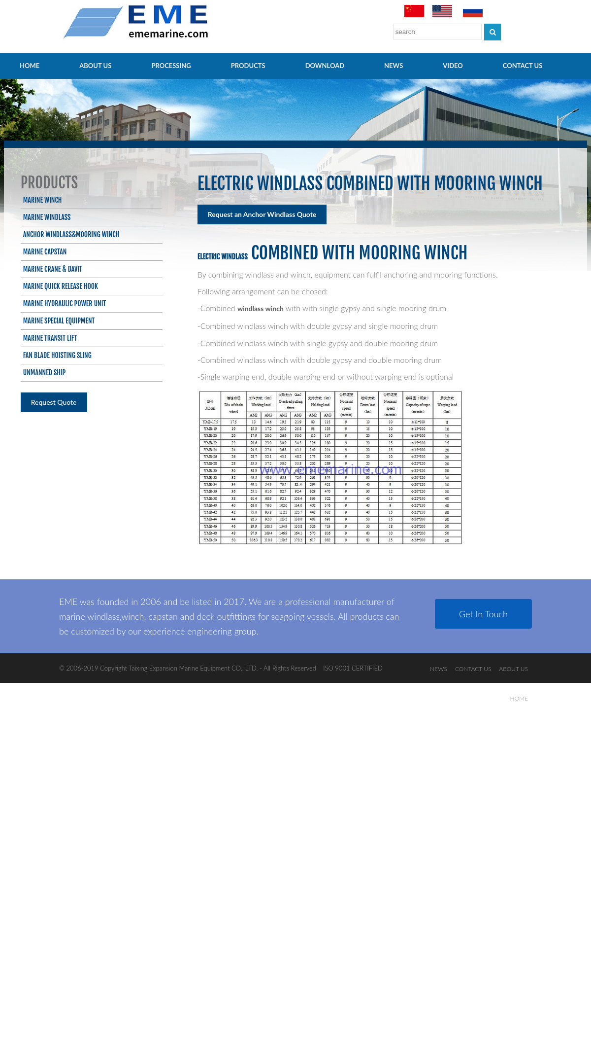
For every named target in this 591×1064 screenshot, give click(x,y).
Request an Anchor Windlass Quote (262, 214)
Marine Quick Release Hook (60, 286)
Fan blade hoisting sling (57, 355)
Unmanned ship (44, 372)
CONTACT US (523, 66)
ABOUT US (95, 66)
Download (324, 66)
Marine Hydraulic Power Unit (64, 303)
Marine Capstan (45, 252)
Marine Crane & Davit (52, 269)
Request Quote (54, 402)
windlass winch (260, 308)
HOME (29, 66)
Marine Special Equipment (59, 321)
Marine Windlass (47, 217)
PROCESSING (171, 66)
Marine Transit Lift (50, 338)
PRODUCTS (248, 66)
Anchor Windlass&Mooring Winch (71, 234)
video (453, 66)
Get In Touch (483, 613)
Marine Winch (42, 200)
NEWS (393, 66)
